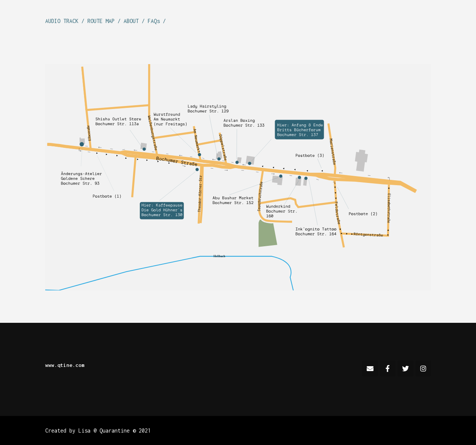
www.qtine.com (64, 365)
